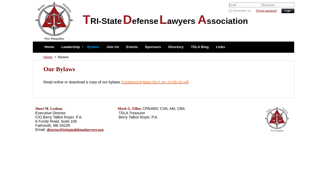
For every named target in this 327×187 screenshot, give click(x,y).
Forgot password (266, 10)
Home (48, 57)
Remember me (242, 10)
